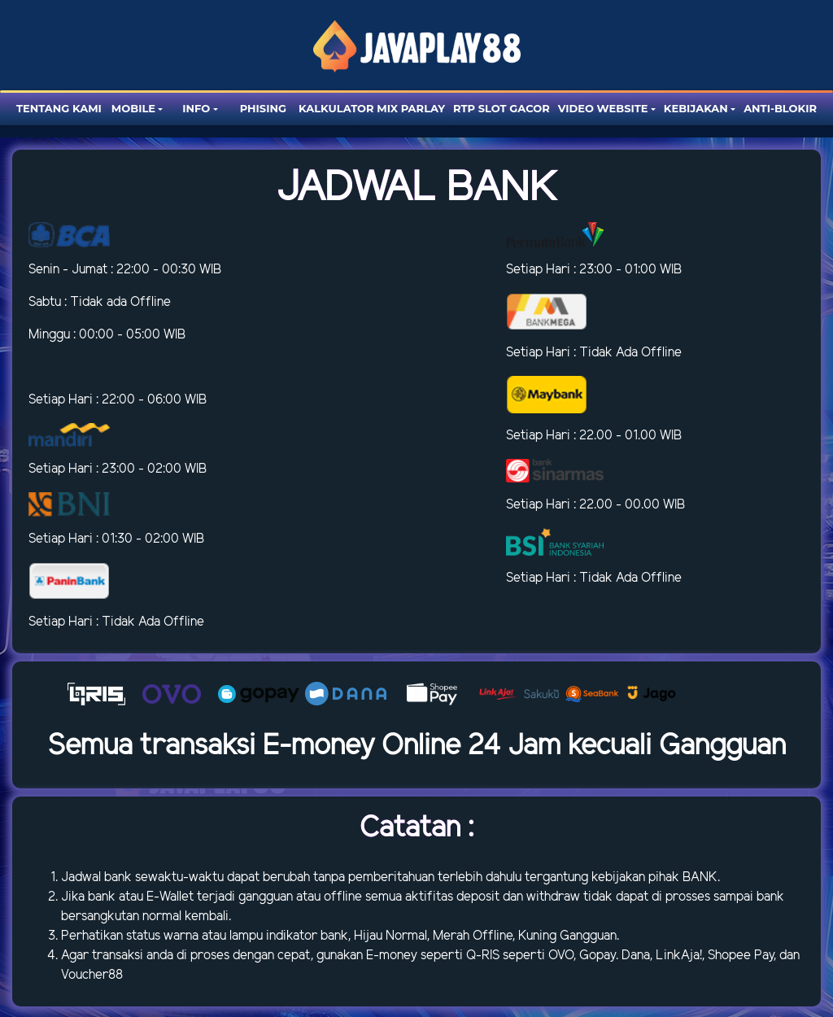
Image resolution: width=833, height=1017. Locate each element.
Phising (263, 108)
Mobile (133, 108)
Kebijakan (696, 108)
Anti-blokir (780, 108)
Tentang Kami (59, 108)
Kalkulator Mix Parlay (372, 108)
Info (196, 108)
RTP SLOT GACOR (501, 108)
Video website (603, 108)
